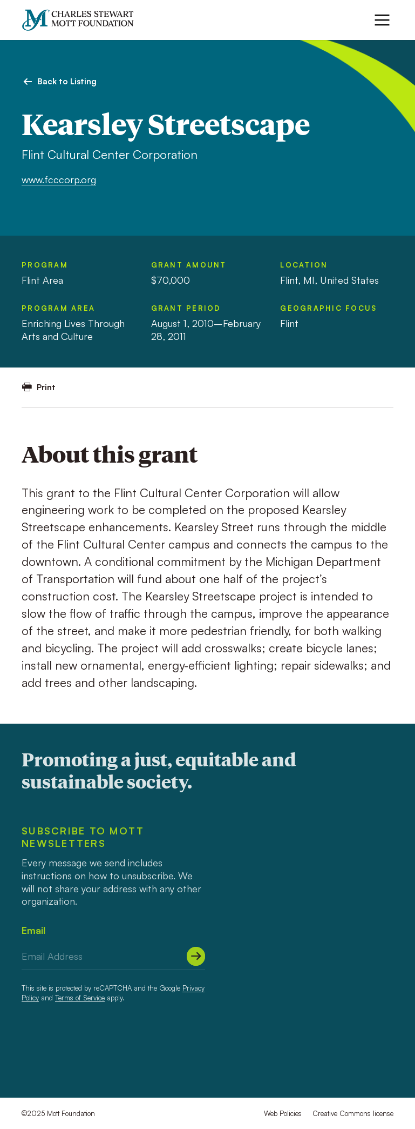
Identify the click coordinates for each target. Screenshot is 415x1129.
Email (33, 930)
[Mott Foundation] (83, 20)
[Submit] (196, 956)
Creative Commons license (352, 1113)
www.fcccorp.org (59, 179)
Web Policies (283, 1113)
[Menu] (382, 20)
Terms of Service (80, 997)
